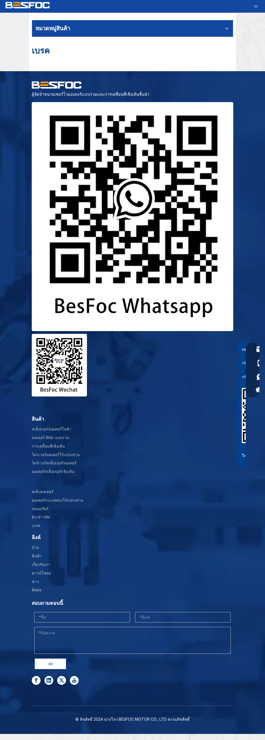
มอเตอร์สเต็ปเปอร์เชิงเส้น (53, 471)
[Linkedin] (48, 680)
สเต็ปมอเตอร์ (43, 491)
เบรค (36, 525)
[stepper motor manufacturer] (132, 216)
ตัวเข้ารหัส (41, 517)
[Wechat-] (59, 365)
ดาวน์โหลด (41, 573)
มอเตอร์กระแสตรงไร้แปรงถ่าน (57, 500)
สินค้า (37, 555)
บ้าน (35, 547)
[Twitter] (61, 680)
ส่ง (50, 663)
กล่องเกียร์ (40, 508)
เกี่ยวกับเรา (41, 564)
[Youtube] (74, 680)
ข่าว (35, 581)
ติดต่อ (36, 589)
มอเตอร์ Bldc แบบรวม (50, 437)
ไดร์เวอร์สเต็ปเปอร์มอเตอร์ (54, 462)
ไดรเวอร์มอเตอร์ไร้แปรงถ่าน (56, 454)
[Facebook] (36, 680)
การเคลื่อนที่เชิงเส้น (48, 446)
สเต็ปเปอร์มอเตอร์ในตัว (51, 429)
